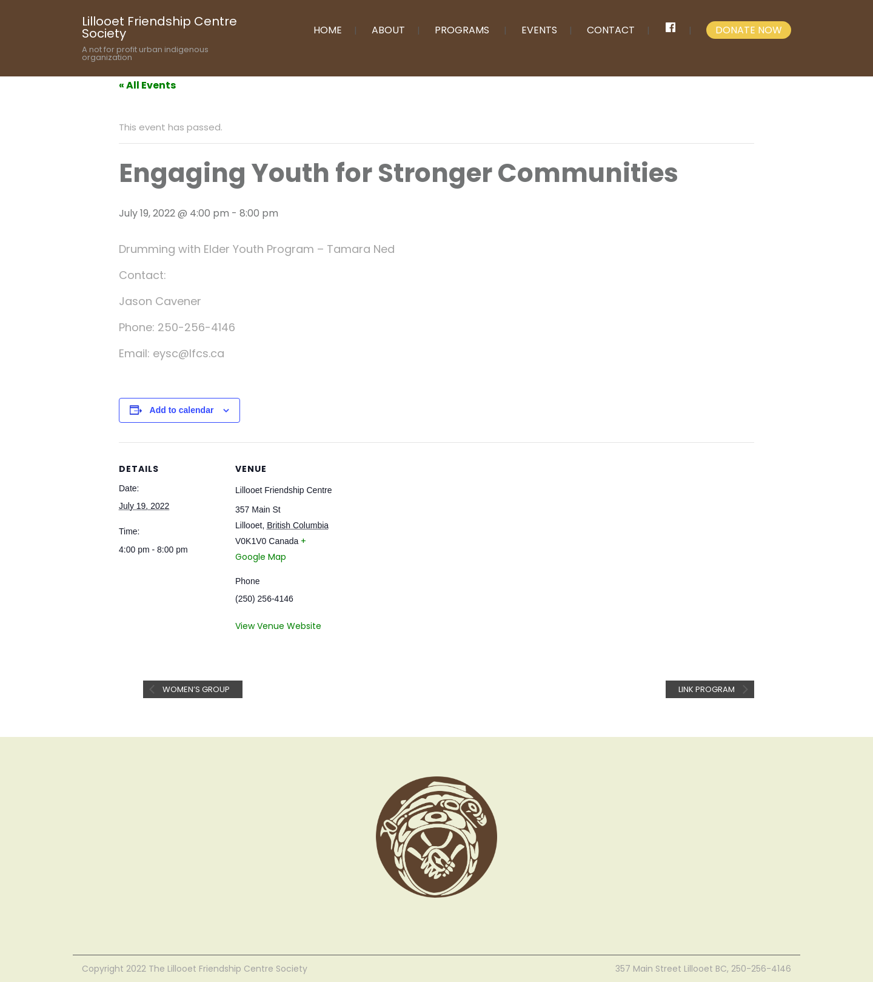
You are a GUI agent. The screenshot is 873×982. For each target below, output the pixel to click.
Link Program (707, 689)
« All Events (147, 85)
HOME (327, 30)
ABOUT (388, 30)
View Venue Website (278, 626)
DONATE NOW (748, 30)
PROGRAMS (462, 30)
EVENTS (539, 30)
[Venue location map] (416, 526)
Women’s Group (195, 689)
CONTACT (611, 30)
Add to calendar (182, 410)
